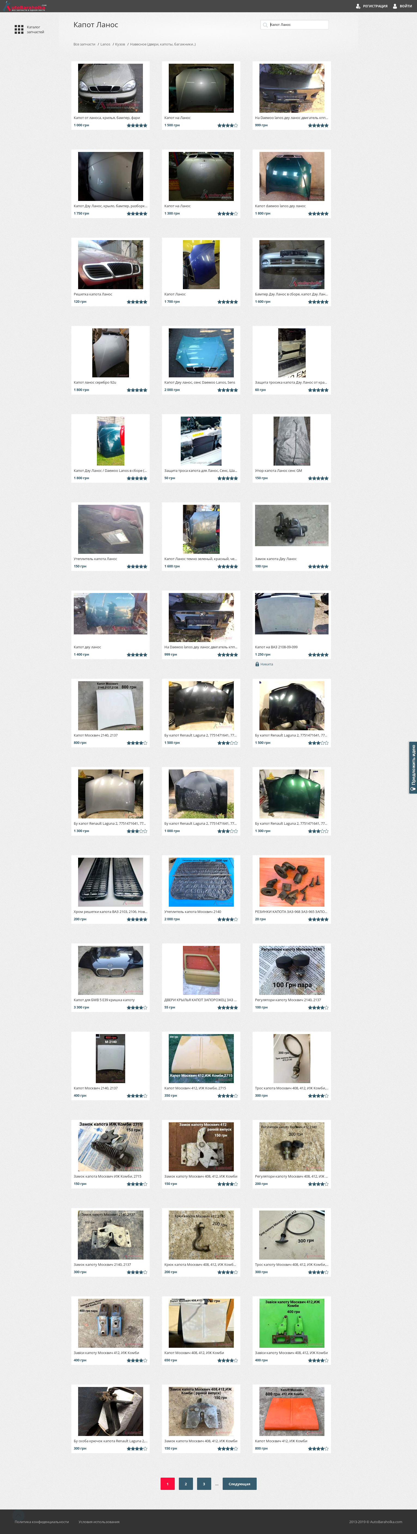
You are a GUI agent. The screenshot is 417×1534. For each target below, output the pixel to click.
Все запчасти (84, 44)
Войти (406, 6)
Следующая (239, 1483)
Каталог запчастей (35, 29)
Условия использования (99, 1521)
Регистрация (375, 6)
